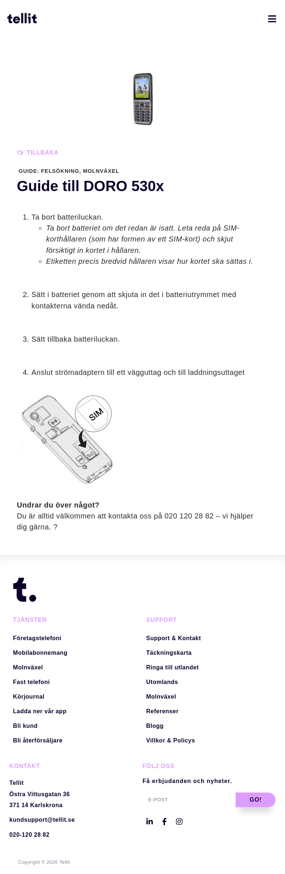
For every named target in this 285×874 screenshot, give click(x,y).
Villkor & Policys (170, 740)
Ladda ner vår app (40, 711)
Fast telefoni (31, 682)
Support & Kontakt (173, 638)
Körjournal (29, 697)
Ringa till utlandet (172, 667)
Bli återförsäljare (38, 740)
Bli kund (25, 726)
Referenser (162, 711)
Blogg (155, 726)
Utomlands (162, 682)
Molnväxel (28, 667)
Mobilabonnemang (40, 653)
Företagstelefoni (37, 638)
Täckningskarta (169, 653)
